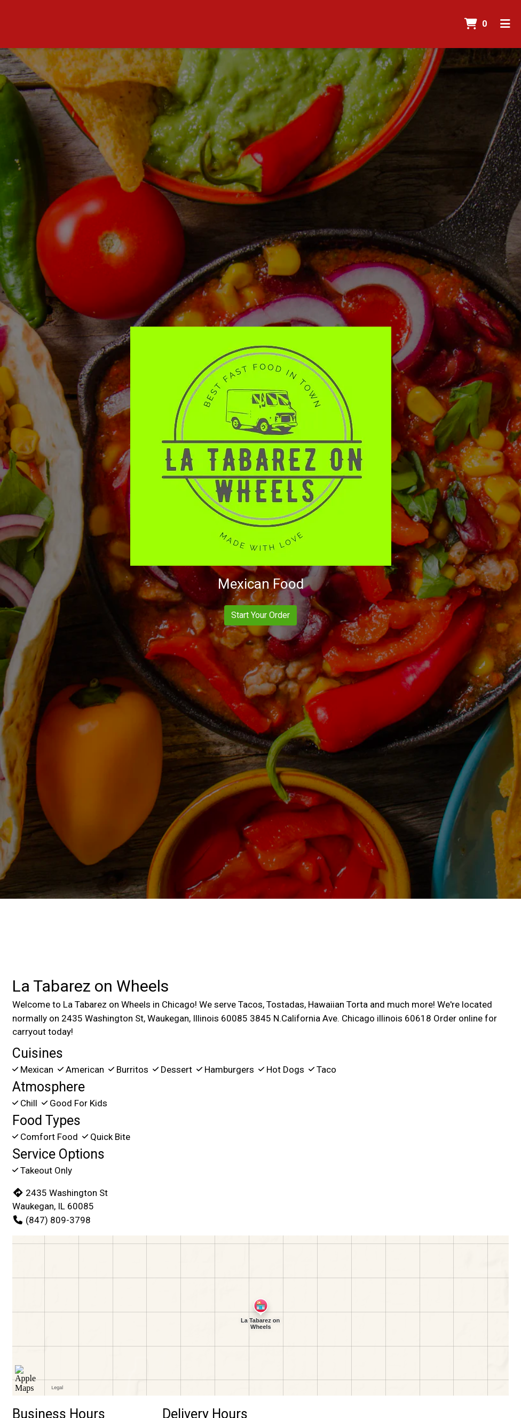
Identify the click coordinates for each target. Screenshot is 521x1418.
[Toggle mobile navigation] (505, 24)
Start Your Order (260, 615)
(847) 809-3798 (51, 1220)
